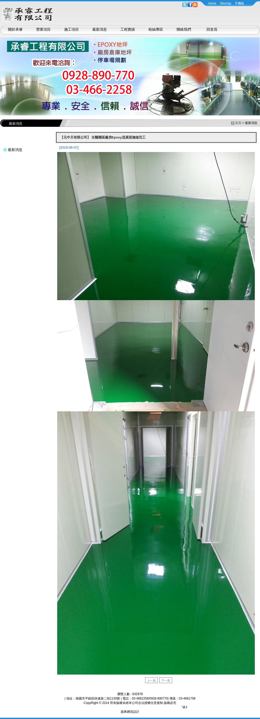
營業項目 (43, 29)
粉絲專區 (155, 29)
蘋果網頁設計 (130, 712)
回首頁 (211, 29)
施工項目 (71, 29)
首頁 (238, 123)
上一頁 (151, 680)
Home (212, 3)
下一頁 (165, 680)
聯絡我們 (184, 29)
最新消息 (99, 29)
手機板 (239, 3)
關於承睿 (15, 29)
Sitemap (225, 3)
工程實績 (127, 29)
